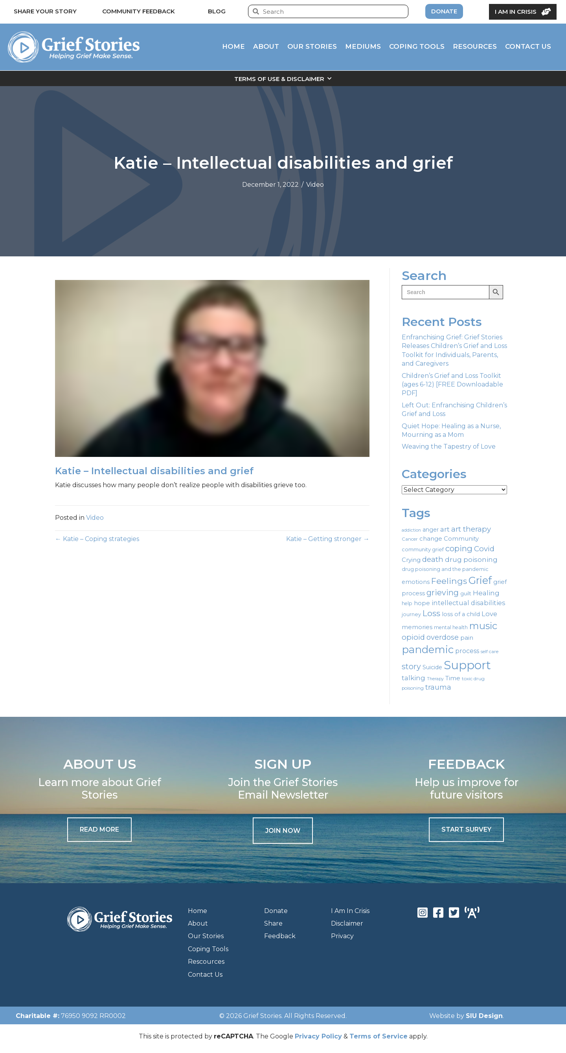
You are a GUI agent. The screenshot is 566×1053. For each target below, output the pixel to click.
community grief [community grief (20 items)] (423, 549)
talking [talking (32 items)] (413, 678)
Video (315, 184)
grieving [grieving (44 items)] (442, 592)
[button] (283, 830)
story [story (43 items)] (411, 666)
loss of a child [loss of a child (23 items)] (461, 614)
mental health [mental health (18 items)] (451, 627)
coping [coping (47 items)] (458, 548)
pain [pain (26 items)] (466, 637)
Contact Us (205, 974)
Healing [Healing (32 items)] (486, 593)
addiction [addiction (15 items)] (411, 530)
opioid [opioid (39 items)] (413, 637)
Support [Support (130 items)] (467, 665)
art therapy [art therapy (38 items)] (471, 529)
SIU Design (484, 1016)
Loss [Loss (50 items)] (431, 613)
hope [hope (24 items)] (422, 603)
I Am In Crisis (350, 911)
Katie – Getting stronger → (327, 539)
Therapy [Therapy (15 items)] (435, 678)
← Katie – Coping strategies (97, 539)
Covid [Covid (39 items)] (484, 548)
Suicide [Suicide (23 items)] (432, 667)
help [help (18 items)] (407, 603)
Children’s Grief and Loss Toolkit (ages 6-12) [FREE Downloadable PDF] (452, 384)
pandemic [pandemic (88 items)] (428, 649)
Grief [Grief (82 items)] (480, 580)
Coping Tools (208, 949)
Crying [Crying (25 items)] (411, 559)
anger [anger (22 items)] (431, 529)
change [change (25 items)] (430, 538)
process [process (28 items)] (467, 651)
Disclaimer (347, 923)
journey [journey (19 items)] (411, 614)
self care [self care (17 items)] (489, 651)
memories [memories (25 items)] (417, 627)
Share (273, 923)
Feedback (280, 936)
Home (197, 911)
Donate (276, 911)
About (198, 923)
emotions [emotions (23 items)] (416, 581)
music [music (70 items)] (483, 625)
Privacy (342, 936)
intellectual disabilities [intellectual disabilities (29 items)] (468, 603)
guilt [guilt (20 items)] (465, 593)
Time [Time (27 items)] (452, 678)
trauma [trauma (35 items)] (438, 687)
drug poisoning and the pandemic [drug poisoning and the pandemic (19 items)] (445, 569)
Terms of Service (378, 1036)
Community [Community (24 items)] (461, 538)
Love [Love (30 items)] (489, 614)
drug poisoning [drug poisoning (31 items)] (471, 559)
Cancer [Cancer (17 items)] (410, 539)
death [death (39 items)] (432, 559)
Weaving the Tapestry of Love (449, 446)
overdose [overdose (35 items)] (442, 637)
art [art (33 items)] (445, 529)
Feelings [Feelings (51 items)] (449, 581)
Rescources (206, 961)
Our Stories (206, 936)
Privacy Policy (318, 1036)
